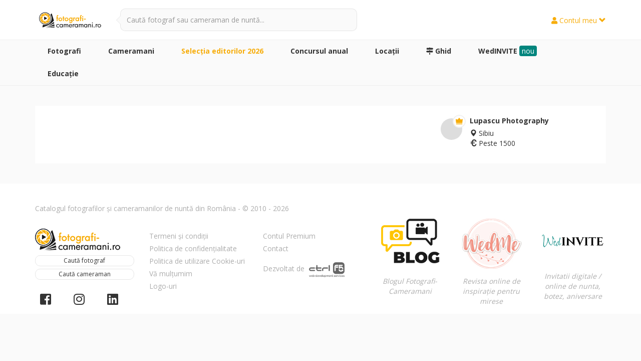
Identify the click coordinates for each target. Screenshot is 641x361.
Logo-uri (163, 286)
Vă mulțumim (170, 273)
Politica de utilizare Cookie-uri (197, 261)
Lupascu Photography (509, 120)
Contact (275, 248)
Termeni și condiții (178, 236)
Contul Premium (289, 236)
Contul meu (578, 20)
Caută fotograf (84, 260)
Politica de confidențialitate (193, 248)
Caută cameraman (85, 274)
